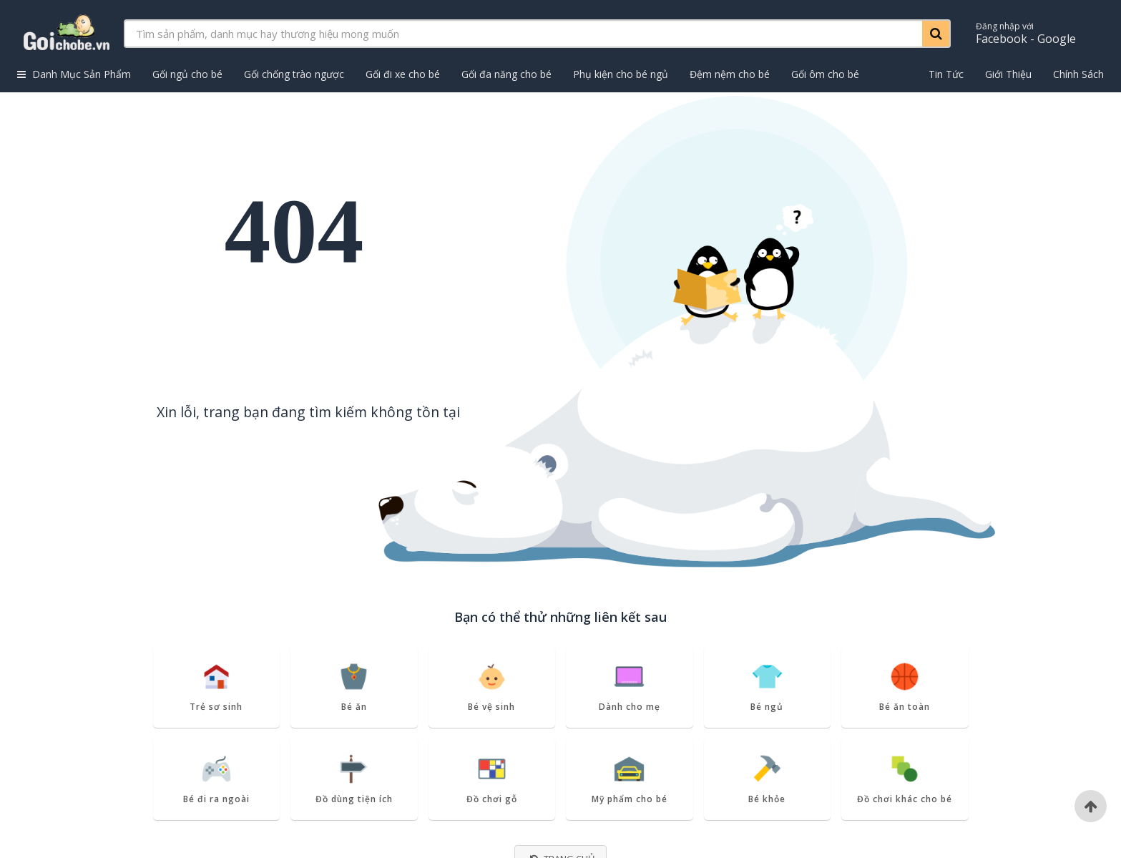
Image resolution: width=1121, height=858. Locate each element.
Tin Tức (946, 74)
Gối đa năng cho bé (506, 74)
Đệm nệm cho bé (730, 74)
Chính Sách (1078, 74)
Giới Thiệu (1008, 74)
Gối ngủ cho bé (187, 74)
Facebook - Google (1026, 33)
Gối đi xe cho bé (403, 74)
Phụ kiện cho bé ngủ (620, 74)
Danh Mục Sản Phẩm (74, 74)
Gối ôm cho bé (825, 74)
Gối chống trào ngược (294, 74)
